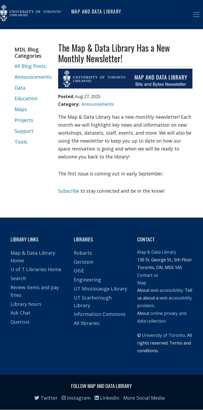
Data (20, 88)
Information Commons (100, 314)
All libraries (87, 323)
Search (18, 278)
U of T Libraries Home (36, 269)
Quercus (20, 322)
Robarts (83, 253)
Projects (24, 120)
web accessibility (166, 290)
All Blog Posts (30, 66)
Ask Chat (20, 313)
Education (26, 98)
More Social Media (144, 398)
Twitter (46, 398)
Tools (21, 142)
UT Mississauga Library (100, 288)
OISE (79, 270)
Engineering (87, 279)
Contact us (147, 275)
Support (24, 131)
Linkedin (107, 398)
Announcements (33, 77)
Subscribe (68, 191)
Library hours (26, 304)
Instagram (76, 398)
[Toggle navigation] (196, 15)
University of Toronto (163, 335)
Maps (21, 109)
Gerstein (83, 262)
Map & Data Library (156, 252)
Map (141, 283)
